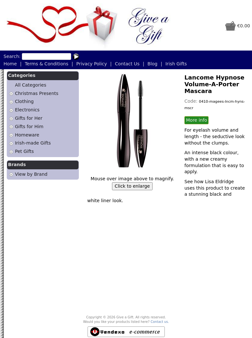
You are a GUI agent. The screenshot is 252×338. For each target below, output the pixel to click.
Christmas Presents (36, 93)
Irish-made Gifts (33, 143)
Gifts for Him (29, 126)
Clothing (24, 101)
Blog (152, 63)
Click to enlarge (132, 186)
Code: (191, 101)
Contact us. (160, 322)
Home (10, 63)
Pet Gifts (24, 151)
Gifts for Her (28, 118)
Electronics (27, 109)
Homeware (27, 134)
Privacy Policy (91, 63)
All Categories (30, 85)
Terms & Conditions (46, 63)
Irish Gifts (176, 63)
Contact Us (127, 63)
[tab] (11, 93)
